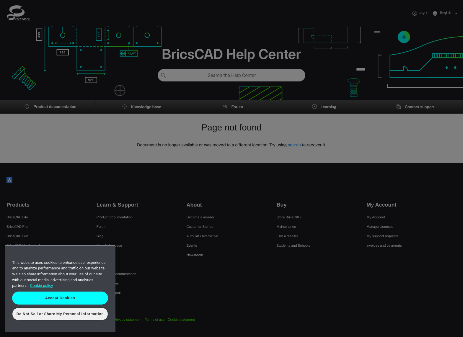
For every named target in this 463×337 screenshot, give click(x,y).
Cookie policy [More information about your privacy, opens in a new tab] (41, 285)
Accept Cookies (60, 298)
